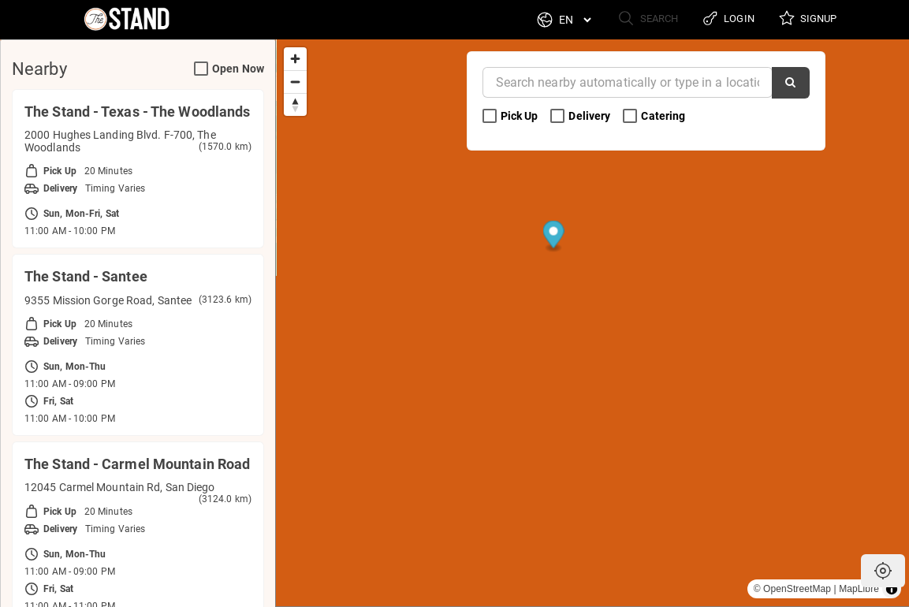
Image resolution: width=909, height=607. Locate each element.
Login (723, 19)
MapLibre (859, 588)
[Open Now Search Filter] (201, 69)
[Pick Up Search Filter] (489, 116)
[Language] (564, 20)
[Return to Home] (117, 19)
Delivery (581, 116)
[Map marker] (870, 402)
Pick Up (511, 116)
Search (639, 19)
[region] (592, 322)
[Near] (627, 82)
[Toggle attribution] (891, 588)
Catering (655, 116)
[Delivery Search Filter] (557, 116)
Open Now (229, 68)
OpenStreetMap (797, 588)
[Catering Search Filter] (630, 116)
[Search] (790, 83)
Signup (806, 19)
